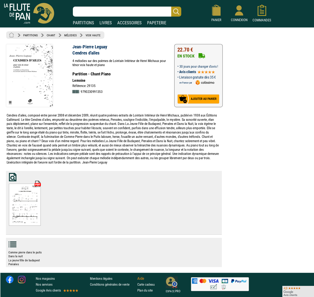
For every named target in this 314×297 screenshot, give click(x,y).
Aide (140, 278)
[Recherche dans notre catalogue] (127, 12)
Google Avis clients (57, 290)
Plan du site (145, 290)
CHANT (51, 35)
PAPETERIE (156, 22)
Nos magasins (45, 278)
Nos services (44, 284)
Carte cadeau (146, 284)
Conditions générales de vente (112, 284)
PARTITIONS (83, 22)
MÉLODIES (70, 35)
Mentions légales (101, 278)
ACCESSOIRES (129, 22)
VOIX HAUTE (93, 35)
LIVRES (106, 22)
